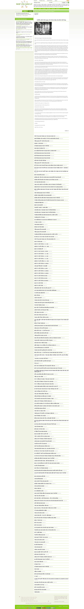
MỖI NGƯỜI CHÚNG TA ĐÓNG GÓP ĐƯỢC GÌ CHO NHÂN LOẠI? (47, 405)
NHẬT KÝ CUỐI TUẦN (38, 285)
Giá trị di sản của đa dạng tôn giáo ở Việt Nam (45, 424)
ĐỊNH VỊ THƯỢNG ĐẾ (38, 248)
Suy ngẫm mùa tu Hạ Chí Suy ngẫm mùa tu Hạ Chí (45, 219)
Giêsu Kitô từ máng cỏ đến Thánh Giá (43, 438)
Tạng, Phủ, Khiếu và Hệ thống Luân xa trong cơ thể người (47, 184)
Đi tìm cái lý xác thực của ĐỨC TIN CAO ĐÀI (44, 236)
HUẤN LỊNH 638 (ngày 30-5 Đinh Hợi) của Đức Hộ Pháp (46, 325)
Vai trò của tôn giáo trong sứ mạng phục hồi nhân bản (47, 455)
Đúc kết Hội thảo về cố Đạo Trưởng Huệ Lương (45, 517)
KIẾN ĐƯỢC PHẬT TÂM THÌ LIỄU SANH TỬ (42, 287)
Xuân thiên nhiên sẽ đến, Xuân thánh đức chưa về (46, 386)
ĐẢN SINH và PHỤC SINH (39, 428)
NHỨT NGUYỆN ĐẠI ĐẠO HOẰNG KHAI (42, 446)
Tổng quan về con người (40, 229)
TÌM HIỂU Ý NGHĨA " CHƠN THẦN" (41, 207)
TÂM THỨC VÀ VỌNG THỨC (40, 410)
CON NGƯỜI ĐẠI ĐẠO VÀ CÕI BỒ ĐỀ (41, 347)
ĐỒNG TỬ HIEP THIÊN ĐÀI (39, 323)
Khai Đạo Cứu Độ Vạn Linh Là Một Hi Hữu (43, 582)
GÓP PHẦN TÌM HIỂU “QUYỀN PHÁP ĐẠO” (42, 360)
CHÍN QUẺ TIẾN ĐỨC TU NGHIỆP (40, 265)
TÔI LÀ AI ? (36, 363)
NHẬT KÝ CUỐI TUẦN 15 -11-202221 (41, 270)
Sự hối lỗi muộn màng (39, 465)
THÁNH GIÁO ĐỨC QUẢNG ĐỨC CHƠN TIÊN (43, 350)
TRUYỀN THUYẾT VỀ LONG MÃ (40, 443)
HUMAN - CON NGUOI (38, 143)
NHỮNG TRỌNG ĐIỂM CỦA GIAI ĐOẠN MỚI (42, 195)
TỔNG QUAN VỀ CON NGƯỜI (40, 231)
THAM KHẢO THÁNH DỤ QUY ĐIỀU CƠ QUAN (43, 340)
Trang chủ (35, 0)
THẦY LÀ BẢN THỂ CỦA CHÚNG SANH (42, 436)
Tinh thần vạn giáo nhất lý (20, 44)
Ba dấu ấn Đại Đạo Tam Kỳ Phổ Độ (41, 559)
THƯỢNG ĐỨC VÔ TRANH (39, 217)
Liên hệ (56, 0)
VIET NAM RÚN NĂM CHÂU (39, 182)
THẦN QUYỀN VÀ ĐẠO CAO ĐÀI (40, 335)
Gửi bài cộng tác (49, 0)
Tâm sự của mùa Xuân (39, 512)
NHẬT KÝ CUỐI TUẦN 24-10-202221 (41, 280)
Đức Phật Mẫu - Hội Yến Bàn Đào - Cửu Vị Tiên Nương (46, 498)
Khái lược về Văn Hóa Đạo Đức (41, 481)
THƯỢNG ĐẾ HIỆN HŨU (39, 202)
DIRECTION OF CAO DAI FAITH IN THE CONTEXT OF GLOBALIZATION (48, 186)
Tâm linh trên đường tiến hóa (41, 505)
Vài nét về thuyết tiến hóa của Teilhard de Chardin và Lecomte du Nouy (51, 578)
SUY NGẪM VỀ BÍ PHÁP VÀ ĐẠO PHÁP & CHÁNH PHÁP (45, 150)
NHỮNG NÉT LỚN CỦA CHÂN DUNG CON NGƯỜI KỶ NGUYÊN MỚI (47, 177)
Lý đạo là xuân (37, 222)
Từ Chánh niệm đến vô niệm (40, 510)
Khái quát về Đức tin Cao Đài (41, 537)
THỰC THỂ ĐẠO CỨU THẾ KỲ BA (40, 391)
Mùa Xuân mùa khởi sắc (39, 476)
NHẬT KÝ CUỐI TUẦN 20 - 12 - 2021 (41, 256)
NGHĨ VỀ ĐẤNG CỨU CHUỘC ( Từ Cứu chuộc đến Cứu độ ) (46, 138)
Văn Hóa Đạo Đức (38, 547)
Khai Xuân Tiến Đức (38, 561)
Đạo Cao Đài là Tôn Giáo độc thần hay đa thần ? (45, 507)
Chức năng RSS (25, 15)
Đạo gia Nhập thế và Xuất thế (41, 551)
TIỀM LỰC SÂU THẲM (38, 376)
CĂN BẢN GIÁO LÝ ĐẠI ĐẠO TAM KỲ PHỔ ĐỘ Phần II (45, 212)
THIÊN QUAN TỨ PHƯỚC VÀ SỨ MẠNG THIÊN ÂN (44, 413)
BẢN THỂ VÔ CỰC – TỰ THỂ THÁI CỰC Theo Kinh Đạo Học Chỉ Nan (48, 352)
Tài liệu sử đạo (50, 11)
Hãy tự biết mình (38, 532)
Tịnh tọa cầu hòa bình (39, 495)
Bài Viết (39, 8)
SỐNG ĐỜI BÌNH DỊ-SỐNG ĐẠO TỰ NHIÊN (42, 396)
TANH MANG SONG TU (38, 224)
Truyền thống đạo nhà (39, 534)
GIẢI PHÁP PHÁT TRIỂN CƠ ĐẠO (40, 342)
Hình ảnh (53, 8)
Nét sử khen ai (18, 29)
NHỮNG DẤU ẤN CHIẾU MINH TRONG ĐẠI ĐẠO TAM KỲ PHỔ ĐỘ (47, 197)
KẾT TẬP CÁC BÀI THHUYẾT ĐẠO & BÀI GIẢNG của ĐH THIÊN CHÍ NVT (48, 165)
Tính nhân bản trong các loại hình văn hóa (44, 448)
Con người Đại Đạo (38, 478)
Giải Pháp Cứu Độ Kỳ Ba (39, 554)
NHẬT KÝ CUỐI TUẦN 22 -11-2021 (41, 268)
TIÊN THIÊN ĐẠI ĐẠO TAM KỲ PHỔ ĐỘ (42, 192)
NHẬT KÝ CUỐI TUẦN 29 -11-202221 (41, 263)
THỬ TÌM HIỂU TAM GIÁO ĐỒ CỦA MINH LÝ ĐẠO (24, 47)
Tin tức (35, 8)
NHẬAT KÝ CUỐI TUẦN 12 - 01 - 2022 (41, 246)
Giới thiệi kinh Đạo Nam (39, 503)
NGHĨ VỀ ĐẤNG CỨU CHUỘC (40, 415)
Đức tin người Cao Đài (39, 587)
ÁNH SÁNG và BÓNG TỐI (39, 148)
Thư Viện (44, 8)
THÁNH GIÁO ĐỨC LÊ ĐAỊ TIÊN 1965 (41, 300)
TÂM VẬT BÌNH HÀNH (38, 426)
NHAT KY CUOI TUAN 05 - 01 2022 (41, 251)
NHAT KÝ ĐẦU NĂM (38, 241)
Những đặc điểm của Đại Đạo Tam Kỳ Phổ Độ (44, 458)
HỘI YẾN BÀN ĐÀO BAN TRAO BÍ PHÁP (42, 153)
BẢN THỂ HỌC (37, 295)
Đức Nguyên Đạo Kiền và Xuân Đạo (42, 573)
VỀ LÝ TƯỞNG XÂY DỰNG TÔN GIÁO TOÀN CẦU (44, 383)
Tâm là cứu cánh (19, 34)
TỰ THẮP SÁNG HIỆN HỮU (39, 292)
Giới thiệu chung (42, 0)
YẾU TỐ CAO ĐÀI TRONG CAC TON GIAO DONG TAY (44, 136)
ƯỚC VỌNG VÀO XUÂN (39, 312)
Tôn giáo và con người (39, 542)
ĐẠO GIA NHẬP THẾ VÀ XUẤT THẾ (41, 433)
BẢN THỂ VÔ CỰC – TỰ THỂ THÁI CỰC (42, 330)
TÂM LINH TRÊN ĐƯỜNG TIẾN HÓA (41, 393)
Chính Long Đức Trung (39, 549)
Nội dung (37, 11)
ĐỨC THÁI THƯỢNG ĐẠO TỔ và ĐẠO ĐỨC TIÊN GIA (44, 365)
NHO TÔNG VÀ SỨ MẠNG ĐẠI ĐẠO (41, 468)
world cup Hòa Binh (39, 226)
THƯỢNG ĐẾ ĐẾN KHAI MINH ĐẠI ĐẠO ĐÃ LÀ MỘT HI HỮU (46, 214)
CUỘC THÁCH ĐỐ (37, 297)
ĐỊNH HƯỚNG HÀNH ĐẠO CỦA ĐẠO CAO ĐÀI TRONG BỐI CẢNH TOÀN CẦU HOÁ (51, 189)
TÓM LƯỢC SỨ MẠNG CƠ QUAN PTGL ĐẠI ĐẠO (43, 381)
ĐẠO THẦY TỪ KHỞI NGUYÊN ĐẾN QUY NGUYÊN (44, 307)
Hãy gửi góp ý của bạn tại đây (59, 601)
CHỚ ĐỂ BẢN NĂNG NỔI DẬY (40, 408)
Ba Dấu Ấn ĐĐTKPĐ (38, 544)
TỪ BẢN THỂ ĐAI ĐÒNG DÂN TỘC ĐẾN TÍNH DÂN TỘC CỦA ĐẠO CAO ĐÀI (49, 200)
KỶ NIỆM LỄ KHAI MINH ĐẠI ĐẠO (40, 431)
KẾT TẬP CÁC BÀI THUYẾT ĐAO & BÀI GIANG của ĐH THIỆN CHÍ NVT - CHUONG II (51, 167)
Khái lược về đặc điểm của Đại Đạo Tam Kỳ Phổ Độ (45, 493)
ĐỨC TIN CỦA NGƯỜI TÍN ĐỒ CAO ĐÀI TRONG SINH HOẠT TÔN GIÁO (48, 368)
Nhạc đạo (58, 8)
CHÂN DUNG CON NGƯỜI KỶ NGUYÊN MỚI (43, 441)
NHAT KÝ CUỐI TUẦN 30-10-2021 (40, 275)
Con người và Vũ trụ (39, 584)
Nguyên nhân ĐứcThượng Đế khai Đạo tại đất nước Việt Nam (48, 470)
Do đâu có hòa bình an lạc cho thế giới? (22, 39)
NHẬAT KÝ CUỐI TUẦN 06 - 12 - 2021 (41, 261)
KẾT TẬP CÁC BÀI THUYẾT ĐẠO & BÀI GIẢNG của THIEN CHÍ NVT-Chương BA (51, 171)
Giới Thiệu (48, 8)
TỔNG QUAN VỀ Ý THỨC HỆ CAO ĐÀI (41, 140)
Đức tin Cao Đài (38, 522)
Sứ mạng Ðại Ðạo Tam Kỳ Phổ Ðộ (41, 566)
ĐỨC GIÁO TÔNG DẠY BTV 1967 (40, 314)
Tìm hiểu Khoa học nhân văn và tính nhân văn (45, 529)
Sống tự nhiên (37, 571)
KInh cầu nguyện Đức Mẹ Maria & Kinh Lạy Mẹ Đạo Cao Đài (47, 337)
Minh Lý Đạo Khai (38, 520)
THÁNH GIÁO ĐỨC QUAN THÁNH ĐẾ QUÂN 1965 (44, 302)
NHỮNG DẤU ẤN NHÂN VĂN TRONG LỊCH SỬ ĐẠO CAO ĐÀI (46, 179)
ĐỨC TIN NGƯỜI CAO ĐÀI (39, 174)
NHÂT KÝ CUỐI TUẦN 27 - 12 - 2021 (41, 253)
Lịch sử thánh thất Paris (20, 21)
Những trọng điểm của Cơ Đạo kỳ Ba (42, 483)
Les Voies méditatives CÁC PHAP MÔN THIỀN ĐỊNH (45, 290)
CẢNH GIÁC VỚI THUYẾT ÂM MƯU (41, 328)
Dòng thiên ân (37, 488)
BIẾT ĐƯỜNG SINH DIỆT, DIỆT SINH (41, 332)
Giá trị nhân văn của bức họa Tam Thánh (43, 527)
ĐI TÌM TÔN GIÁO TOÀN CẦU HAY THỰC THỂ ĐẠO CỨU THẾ (46, 388)
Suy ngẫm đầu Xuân (38, 490)
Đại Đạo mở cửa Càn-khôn (40, 589)
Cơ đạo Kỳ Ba (37, 564)
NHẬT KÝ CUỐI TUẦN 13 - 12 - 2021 (41, 258)
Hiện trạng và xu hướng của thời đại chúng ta (45, 345)
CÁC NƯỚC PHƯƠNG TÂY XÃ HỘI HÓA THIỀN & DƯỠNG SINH (46, 403)
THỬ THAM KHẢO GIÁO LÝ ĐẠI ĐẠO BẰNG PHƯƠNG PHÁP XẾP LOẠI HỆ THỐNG (51, 354)
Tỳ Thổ (35, 576)
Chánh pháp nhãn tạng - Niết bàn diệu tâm (44, 460)
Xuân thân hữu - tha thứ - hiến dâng (42, 515)
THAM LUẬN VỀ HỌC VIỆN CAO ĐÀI (41, 317)
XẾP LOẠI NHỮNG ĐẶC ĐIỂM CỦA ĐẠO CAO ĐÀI (43, 374)
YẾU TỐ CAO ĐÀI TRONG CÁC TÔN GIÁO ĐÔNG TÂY (45, 239)
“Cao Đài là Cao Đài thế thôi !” (41, 358)
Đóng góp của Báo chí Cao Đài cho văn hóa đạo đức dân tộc (48, 500)
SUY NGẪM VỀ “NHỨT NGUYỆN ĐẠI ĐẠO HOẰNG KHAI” (45, 453)
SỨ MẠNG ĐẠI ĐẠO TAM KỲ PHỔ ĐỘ (41, 145)
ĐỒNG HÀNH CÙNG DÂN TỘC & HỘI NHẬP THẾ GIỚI (44, 418)
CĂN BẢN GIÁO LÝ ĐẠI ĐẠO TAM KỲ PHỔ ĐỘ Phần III (45, 209)
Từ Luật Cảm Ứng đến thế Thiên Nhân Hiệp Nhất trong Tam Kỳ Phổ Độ (50, 472)
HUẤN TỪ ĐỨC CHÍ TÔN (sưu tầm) (41, 309)
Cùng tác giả (43, 11)
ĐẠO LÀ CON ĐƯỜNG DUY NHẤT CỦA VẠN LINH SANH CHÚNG (47, 463)
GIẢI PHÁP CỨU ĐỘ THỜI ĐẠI (40, 160)
